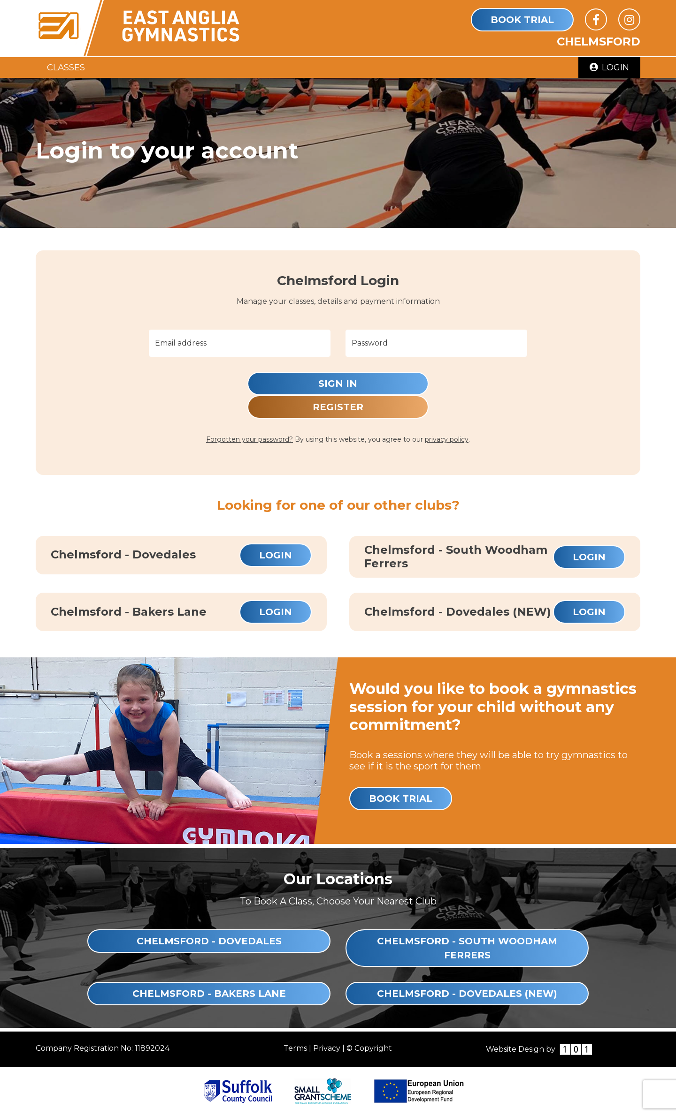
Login (609, 67)
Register (338, 407)
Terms (295, 1048)
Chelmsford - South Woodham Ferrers (467, 948)
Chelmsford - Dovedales (209, 941)
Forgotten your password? (249, 439)
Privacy (326, 1048)
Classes (66, 67)
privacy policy (447, 439)
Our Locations (338, 879)
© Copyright (369, 1048)
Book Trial (522, 19)
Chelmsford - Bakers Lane (209, 993)
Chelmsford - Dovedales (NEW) (467, 993)
